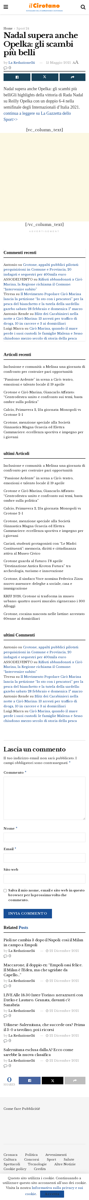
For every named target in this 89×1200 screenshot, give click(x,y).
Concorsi (31, 1161)
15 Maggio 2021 (58, 63)
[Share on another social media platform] (72, 77)
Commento (15, 773)
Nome (11, 829)
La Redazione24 (22, 63)
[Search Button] (83, 7)
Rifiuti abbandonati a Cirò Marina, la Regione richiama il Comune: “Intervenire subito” (43, 284)
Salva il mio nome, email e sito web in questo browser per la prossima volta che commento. (46, 897)
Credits (40, 1171)
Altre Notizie (65, 1166)
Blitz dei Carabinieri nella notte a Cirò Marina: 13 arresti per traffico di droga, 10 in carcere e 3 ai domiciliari (41, 319)
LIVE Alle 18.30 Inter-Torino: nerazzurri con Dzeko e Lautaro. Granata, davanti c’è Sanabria (43, 1002)
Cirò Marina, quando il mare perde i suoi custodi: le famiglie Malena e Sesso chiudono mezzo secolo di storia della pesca (43, 333)
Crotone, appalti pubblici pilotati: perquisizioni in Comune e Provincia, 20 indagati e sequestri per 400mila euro (41, 270)
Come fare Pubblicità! (22, 1111)
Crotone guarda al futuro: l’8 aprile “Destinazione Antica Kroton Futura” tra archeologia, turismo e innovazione (37, 566)
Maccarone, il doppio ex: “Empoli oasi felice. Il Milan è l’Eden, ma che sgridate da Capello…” (43, 972)
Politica (31, 1157)
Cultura (10, 1161)
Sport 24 (22, 28)
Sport (51, 1161)
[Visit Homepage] (44, 7)
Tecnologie (37, 1166)
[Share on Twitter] (45, 77)
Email (10, 850)
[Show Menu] (6, 7)
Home (8, 28)
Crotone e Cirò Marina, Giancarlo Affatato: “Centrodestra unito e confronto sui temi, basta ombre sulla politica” (43, 397)
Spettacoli (12, 1166)
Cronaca (11, 1157)
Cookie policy (15, 1171)
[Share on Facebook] (17, 77)
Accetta (52, 1194)
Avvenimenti (56, 1157)
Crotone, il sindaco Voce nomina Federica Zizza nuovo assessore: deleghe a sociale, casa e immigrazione (43, 584)
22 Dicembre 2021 (62, 953)
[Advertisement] (44, 177)
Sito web (11, 871)
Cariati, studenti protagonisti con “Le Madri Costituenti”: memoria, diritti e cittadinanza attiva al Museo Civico (40, 548)
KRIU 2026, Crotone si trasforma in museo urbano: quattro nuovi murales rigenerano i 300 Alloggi (44, 601)
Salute (69, 1161)
